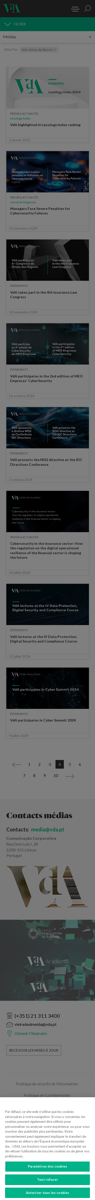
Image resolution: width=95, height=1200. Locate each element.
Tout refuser (47, 1184)
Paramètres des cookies (47, 1170)
